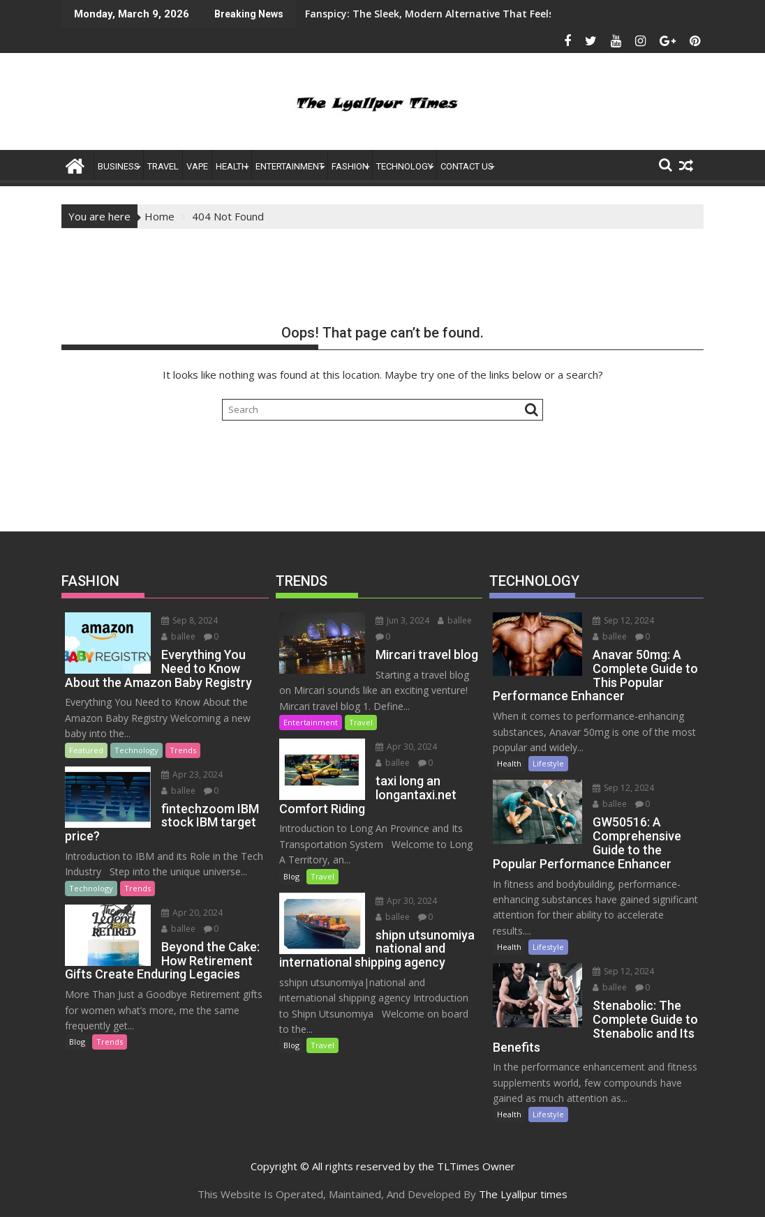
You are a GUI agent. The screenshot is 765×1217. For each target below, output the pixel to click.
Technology (404, 166)
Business (119, 166)
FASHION (350, 166)
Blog (77, 1041)
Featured (86, 750)
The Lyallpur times (523, 1194)
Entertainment (310, 722)
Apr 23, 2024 (192, 774)
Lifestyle (548, 763)
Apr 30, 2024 (406, 747)
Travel (163, 166)
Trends (183, 750)
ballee (178, 636)
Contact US (466, 166)
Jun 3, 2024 (402, 620)
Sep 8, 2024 (189, 620)
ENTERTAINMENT (289, 166)
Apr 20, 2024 (192, 913)
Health (232, 166)
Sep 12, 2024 (623, 620)
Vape (197, 166)
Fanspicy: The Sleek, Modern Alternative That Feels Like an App (376, 13)
